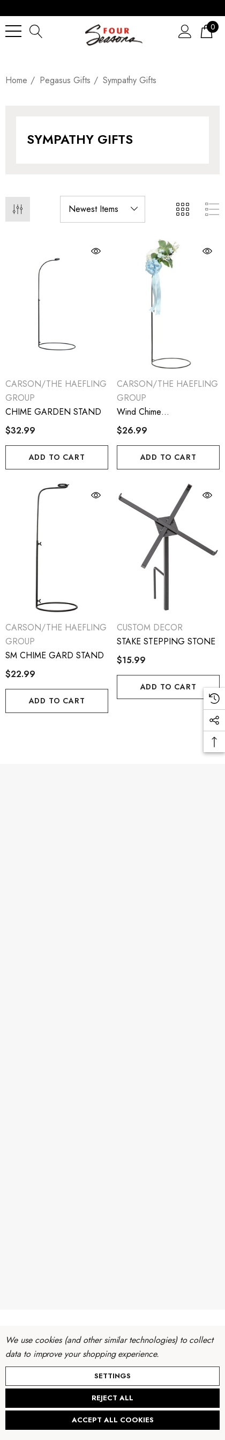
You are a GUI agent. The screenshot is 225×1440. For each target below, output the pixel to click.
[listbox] (102, 209)
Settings (112, 1376)
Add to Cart (57, 457)
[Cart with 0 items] (206, 31)
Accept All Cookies (113, 1420)
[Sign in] (185, 31)
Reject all (112, 1398)
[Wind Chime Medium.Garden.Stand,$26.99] (168, 304)
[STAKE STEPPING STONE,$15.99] (168, 548)
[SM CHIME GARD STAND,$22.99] (56, 548)
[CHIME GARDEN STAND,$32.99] (56, 304)
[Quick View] (66, 251)
